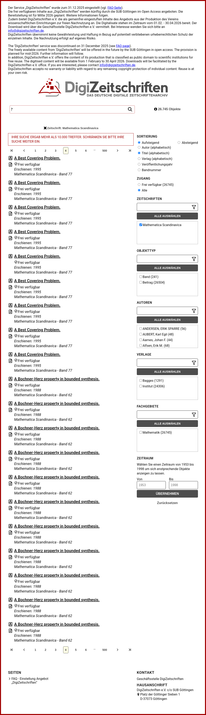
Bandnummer (149, 170)
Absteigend (188, 143)
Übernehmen (167, 493)
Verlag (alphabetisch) (155, 159)
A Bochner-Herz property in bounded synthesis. (56, 379)
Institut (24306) (152, 386)
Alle (142, 190)
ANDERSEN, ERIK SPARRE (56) (162, 329)
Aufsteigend (148, 143)
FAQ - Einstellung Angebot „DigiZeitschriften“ (29, 680)
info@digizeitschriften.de (26, 31)
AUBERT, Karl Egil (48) (156, 334)
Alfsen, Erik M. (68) (154, 346)
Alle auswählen (167, 216)
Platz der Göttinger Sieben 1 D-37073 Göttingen (160, 696)
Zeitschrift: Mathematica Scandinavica (71, 128)
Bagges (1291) (151, 381)
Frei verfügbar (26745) (156, 185)
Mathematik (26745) (155, 432)
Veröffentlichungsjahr (155, 164)
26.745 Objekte (167, 109)
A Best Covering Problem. (37, 158)
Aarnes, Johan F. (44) (156, 340)
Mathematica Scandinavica (160, 225)
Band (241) (149, 277)
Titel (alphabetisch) (153, 153)
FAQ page (123, 46)
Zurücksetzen (167, 503)
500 (104, 150)
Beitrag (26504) (152, 282)
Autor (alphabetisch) (154, 147)
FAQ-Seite (114, 8)
